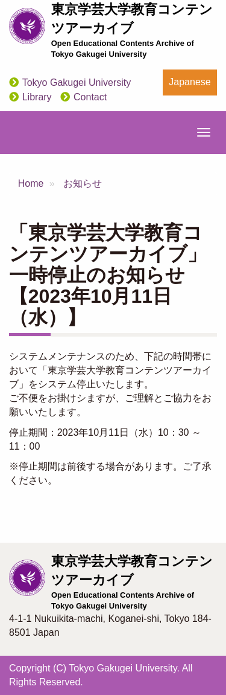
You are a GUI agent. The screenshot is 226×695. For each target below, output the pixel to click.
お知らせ (82, 183)
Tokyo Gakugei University (76, 82)
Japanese (189, 82)
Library (37, 97)
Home (31, 183)
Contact (90, 97)
